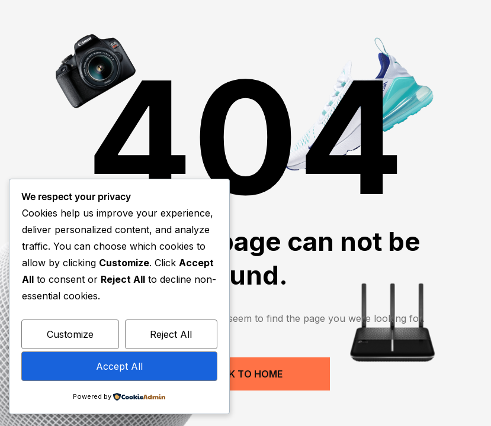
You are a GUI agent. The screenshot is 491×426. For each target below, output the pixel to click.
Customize (70, 334)
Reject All (171, 334)
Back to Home (245, 374)
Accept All (119, 366)
